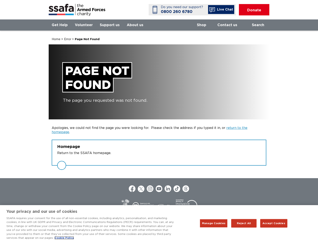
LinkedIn (168, 189)
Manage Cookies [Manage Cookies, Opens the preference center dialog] (213, 223)
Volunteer (84, 25)
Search (258, 25)
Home (56, 39)
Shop (201, 25)
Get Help (60, 25)
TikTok (177, 189)
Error (67, 39)
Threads (186, 189)
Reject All (244, 223)
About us (135, 25)
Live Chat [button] (221, 10)
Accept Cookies (273, 223)
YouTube (159, 189)
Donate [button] (254, 10)
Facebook (132, 189)
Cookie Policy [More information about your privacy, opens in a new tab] (64, 237)
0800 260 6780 (176, 11)
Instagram (150, 189)
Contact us (227, 25)
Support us (110, 25)
